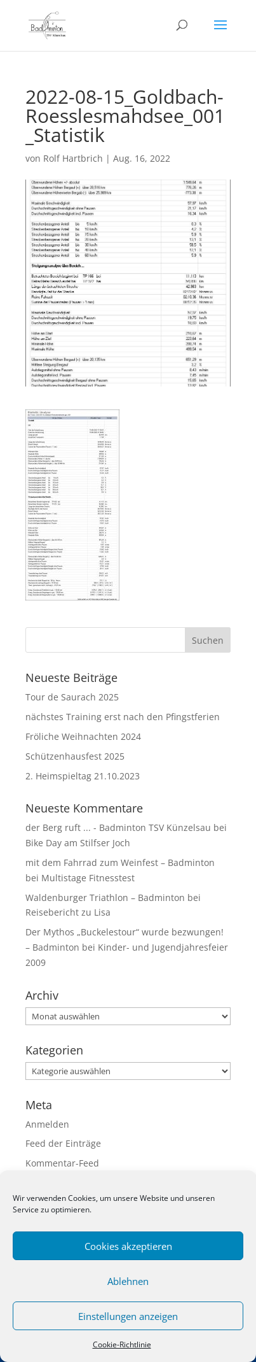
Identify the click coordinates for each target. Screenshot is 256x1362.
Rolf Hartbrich (73, 158)
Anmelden (47, 1124)
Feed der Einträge (63, 1143)
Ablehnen (128, 1281)
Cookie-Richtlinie (122, 1344)
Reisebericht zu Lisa (68, 912)
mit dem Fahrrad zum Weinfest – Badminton (120, 862)
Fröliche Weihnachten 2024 (83, 736)
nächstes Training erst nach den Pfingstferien (122, 717)
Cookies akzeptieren (128, 1246)
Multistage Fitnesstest (88, 878)
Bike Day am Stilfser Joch (77, 843)
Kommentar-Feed (62, 1163)
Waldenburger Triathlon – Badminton (105, 897)
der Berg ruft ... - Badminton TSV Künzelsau (118, 827)
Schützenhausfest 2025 (75, 756)
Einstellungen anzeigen (128, 1316)
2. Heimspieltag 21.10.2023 (82, 776)
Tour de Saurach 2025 (72, 697)
